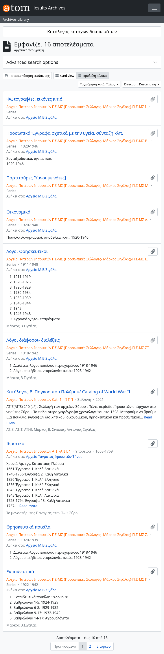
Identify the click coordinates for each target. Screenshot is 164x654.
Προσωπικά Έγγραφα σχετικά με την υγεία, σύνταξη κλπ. (64, 133)
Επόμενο (104, 646)
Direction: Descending (140, 84)
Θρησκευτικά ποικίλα (28, 527)
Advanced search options (32, 62)
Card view (64, 76)
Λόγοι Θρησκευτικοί (27, 251)
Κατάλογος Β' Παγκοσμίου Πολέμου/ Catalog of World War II (68, 391)
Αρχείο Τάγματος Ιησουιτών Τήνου (54, 456)
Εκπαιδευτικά (20, 571)
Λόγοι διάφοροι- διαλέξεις (33, 340)
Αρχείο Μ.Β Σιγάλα (41, 117)
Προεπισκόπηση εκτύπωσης (27, 76)
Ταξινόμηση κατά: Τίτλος (98, 84)
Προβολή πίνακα (92, 76)
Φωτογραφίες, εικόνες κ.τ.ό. (35, 99)
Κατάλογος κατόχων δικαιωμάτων (82, 32)
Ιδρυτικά (15, 443)
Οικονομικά (18, 212)
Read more (28, 505)
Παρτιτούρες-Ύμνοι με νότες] (36, 178)
